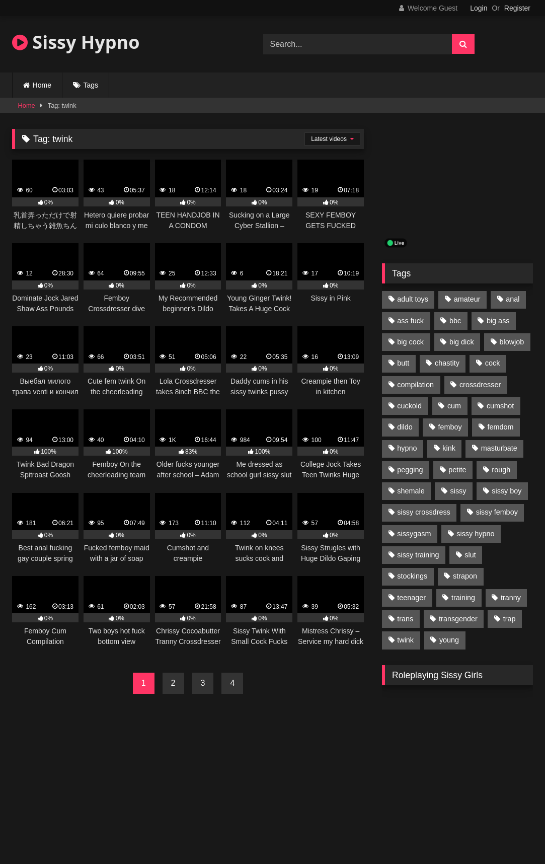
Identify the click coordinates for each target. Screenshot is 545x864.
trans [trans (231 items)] (405, 619)
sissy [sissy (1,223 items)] (458, 491)
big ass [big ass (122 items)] (498, 321)
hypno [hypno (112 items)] (407, 448)
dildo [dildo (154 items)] (404, 427)
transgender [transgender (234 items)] (458, 619)
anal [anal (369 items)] (512, 299)
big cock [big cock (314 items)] (410, 342)
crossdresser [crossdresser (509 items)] (480, 385)
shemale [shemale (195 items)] (410, 491)
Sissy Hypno (76, 42)
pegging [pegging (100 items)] (410, 470)
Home (42, 85)
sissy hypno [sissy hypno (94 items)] (475, 534)
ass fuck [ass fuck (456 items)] (410, 321)
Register (517, 8)
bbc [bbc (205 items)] (455, 321)
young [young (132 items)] (449, 640)
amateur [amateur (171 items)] (467, 299)
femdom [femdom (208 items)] (501, 427)
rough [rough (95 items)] (501, 470)
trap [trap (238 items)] (509, 619)
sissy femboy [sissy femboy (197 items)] (497, 512)
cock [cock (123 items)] (492, 363)
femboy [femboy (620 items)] (450, 427)
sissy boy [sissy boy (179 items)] (506, 491)
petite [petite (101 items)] (457, 470)
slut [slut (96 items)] (470, 555)
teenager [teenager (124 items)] (411, 598)
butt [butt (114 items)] (403, 363)
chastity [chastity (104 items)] (447, 363)
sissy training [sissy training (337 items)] (418, 555)
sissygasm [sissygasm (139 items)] (414, 534)
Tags (91, 85)
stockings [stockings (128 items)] (412, 576)
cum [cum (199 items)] (454, 406)
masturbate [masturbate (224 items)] (499, 448)
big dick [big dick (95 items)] (461, 342)
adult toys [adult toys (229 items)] (412, 299)
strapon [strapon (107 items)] (465, 576)
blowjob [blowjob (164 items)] (512, 342)
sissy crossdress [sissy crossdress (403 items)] (423, 512)
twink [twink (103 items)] (405, 640)
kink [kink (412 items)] (448, 448)
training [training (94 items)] (463, 598)
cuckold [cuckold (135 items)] (409, 406)
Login (478, 8)
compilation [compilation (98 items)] (415, 385)
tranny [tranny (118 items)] (511, 598)
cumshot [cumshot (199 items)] (500, 406)
